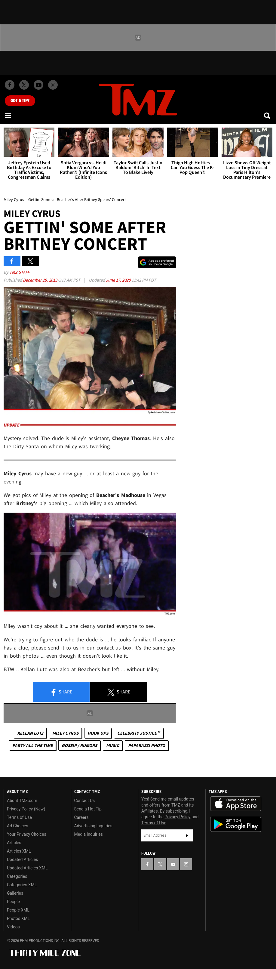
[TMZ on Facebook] (9, 85)
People (13, 901)
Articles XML (19, 851)
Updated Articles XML (27, 868)
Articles (14, 842)
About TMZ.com (22, 800)
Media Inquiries (88, 834)
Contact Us (84, 800)
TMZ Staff (19, 272)
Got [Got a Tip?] (20, 101)
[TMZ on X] (24, 85)
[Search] (267, 115)
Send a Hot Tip (88, 809)
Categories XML (22, 884)
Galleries (15, 893)
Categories (17, 876)
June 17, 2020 (118, 280)
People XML (18, 910)
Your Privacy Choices (26, 834)
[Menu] (8, 115)
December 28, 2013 (40, 280)
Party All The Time (32, 745)
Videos (13, 926)
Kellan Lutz (30, 733)
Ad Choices (17, 825)
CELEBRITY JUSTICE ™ (138, 733)
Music (112, 745)
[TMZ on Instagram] (53, 85)
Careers (81, 817)
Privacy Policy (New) (26, 809)
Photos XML (18, 918)
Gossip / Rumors (79, 745)
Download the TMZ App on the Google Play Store (235, 824)
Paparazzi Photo (146, 745)
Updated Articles (22, 859)
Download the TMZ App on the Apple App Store (235, 803)
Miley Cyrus (65, 733)
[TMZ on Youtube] (38, 85)
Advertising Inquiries (93, 825)
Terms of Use (19, 817)
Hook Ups (97, 733)
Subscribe (187, 835)
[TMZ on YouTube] (173, 864)
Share (61, 692)
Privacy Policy (178, 816)
